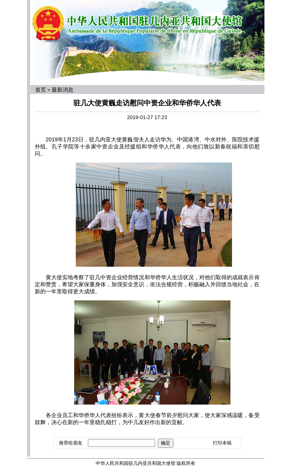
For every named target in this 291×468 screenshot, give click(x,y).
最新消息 (62, 90)
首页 (40, 90)
